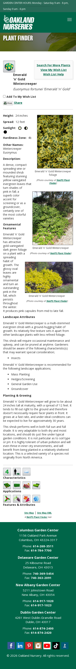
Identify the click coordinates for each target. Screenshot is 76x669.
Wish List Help (53, 74)
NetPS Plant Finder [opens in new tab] (37, 517)
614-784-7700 (41, 550)
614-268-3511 (43, 546)
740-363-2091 (41, 578)
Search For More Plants (53, 65)
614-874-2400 (43, 628)
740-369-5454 (43, 573)
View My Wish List (54, 70)
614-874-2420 (41, 633)
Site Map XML (44, 512)
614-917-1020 (43, 601)
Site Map (29, 512)
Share (18, 103)
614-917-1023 (41, 605)
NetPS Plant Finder (60, 253)
